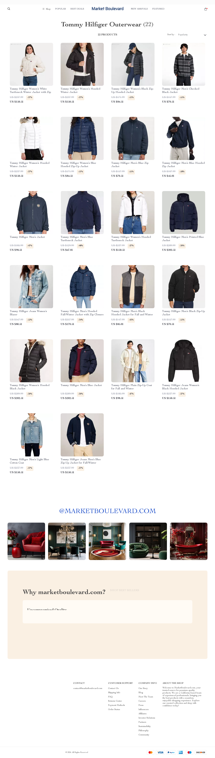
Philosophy (143, 731)
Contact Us (113, 688)
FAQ (110, 697)
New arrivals (139, 9)
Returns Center (115, 701)
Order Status (114, 710)
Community (143, 735)
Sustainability (144, 726)
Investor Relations (146, 718)
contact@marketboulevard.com (87, 688)
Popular (60, 9)
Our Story (143, 688)
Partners (142, 722)
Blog (140, 693)
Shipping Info (114, 693)
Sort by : (171, 35)
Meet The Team (145, 697)
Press (140, 705)
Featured (158, 9)
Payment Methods (116, 705)
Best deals (77, 9)
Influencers (143, 710)
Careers (142, 701)
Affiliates (142, 714)
